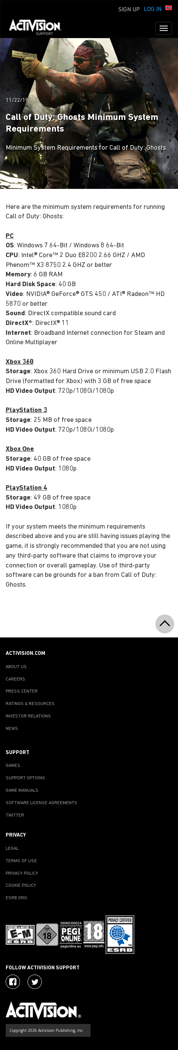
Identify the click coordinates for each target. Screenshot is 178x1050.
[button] (168, 9)
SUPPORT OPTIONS (25, 778)
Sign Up (129, 10)
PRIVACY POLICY (22, 873)
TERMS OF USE (21, 861)
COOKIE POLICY (21, 885)
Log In (152, 9)
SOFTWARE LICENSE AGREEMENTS (41, 803)
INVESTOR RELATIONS (28, 716)
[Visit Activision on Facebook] (13, 982)
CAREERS (15, 679)
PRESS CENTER (22, 691)
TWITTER (15, 815)
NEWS (12, 729)
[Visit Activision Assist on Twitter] (35, 982)
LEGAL (12, 848)
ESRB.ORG (16, 898)
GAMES (13, 765)
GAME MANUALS (22, 790)
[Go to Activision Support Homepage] (39, 28)
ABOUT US (16, 667)
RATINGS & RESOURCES (30, 704)
